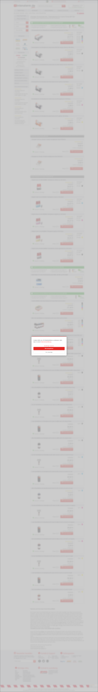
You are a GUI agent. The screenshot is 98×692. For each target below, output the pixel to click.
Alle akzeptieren (49, 348)
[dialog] (49, 346)
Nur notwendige (49, 352)
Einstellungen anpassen (49, 345)
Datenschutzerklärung (46, 341)
